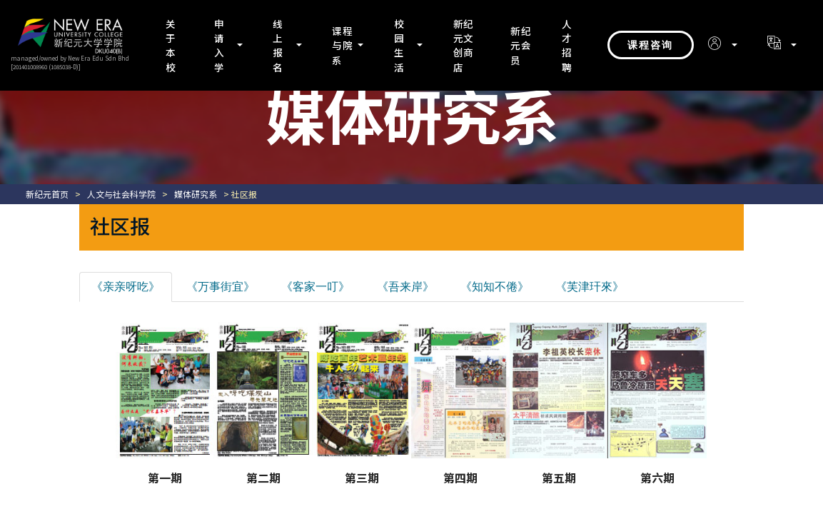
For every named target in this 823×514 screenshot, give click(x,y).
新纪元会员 (521, 45)
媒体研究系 (195, 194)
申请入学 (219, 45)
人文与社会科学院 (121, 194)
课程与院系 (342, 45)
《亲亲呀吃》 (125, 286)
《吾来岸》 (405, 286)
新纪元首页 (47, 194)
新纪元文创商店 (463, 45)
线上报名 (278, 45)
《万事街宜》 (220, 286)
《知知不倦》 (494, 286)
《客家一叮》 (315, 286)
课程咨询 (650, 45)
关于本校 (171, 45)
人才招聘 (567, 45)
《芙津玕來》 (589, 286)
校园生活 (399, 45)
